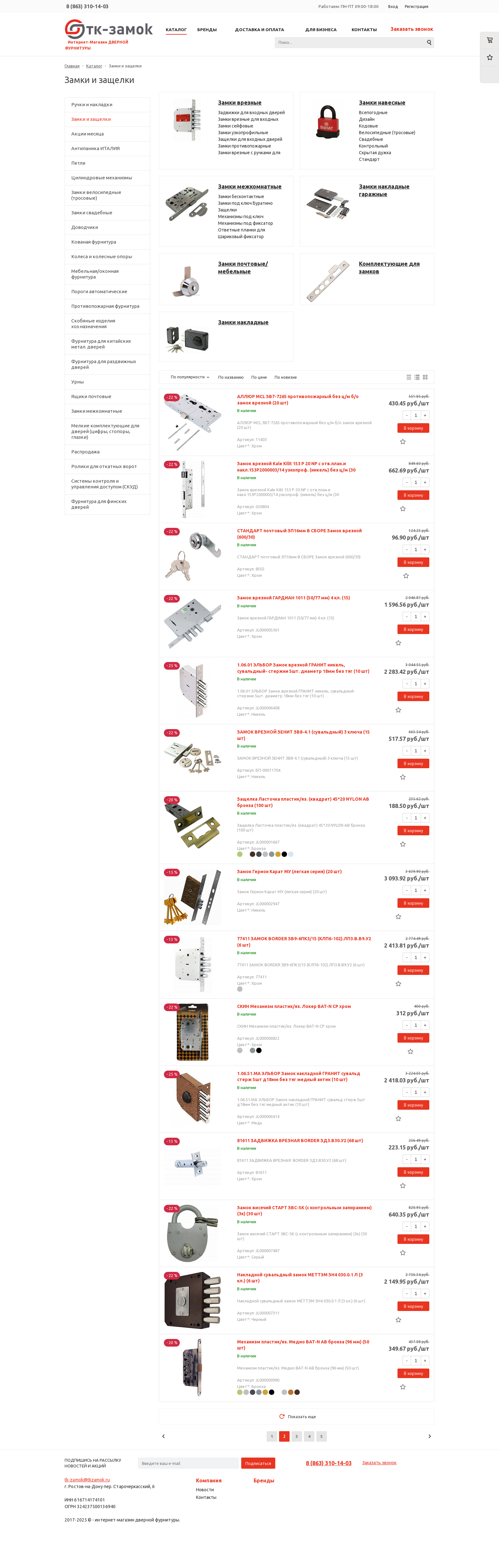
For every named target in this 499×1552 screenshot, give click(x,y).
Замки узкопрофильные (243, 132)
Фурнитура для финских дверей (99, 504)
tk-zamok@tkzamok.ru (87, 1479)
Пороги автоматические (99, 291)
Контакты (206, 1497)
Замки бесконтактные (241, 196)
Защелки (227, 209)
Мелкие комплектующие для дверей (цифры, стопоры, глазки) (105, 431)
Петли (78, 163)
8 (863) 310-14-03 (87, 6)
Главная (72, 66)
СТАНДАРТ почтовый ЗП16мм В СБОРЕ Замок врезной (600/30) (299, 534)
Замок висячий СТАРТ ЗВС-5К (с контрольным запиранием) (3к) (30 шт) (304, 1211)
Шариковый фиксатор (241, 236)
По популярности (191, 377)
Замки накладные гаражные (384, 190)
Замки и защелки (91, 119)
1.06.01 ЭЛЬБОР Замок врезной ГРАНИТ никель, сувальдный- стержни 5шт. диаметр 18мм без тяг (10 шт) (303, 668)
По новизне (286, 377)
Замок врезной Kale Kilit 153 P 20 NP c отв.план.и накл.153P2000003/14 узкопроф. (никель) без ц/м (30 (296, 466)
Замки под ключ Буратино (245, 203)
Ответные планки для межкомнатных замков (242, 230)
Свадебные (371, 139)
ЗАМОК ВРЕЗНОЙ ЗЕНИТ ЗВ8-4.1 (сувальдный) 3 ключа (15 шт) (303, 735)
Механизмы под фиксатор (245, 223)
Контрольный (373, 145)
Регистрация (416, 6)
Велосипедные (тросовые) (387, 132)
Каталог (94, 66)
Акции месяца (87, 133)
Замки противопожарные (244, 145)
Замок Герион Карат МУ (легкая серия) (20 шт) (289, 871)
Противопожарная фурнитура (105, 306)
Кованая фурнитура (93, 242)
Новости (205, 1489)
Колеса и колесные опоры (101, 256)
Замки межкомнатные (96, 411)
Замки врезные (240, 102)
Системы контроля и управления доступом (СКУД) (104, 483)
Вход (393, 6)
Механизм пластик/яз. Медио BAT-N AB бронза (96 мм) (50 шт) (303, 1345)
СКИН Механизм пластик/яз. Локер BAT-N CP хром (294, 1006)
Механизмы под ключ (241, 216)
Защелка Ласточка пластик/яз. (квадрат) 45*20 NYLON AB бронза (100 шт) (303, 802)
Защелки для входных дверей (250, 139)
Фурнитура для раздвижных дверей (103, 364)
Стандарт (369, 159)
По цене (259, 377)
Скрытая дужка (375, 152)
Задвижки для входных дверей (251, 112)
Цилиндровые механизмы (101, 177)
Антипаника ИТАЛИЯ (95, 148)
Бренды (264, 1480)
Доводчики (84, 227)
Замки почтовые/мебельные (243, 267)
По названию (231, 377)
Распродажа (85, 451)
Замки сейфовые (235, 125)
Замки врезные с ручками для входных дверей (249, 153)
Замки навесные (382, 102)
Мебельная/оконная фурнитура (95, 273)
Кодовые (368, 125)
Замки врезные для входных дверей (248, 120)
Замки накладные (243, 322)
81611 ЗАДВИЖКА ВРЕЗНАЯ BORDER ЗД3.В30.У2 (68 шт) (300, 1140)
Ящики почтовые (91, 396)
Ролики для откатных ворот (104, 466)
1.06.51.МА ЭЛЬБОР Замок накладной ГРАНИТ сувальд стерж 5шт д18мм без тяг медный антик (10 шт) (298, 1076)
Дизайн (367, 119)
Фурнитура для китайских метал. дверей (101, 343)
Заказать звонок (411, 29)
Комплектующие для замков (389, 267)
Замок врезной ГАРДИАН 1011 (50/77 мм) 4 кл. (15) (293, 597)
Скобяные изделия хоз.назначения (93, 323)
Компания (209, 1480)
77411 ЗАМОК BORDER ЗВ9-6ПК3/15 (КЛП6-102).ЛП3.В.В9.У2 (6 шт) (304, 942)
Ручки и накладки (91, 104)
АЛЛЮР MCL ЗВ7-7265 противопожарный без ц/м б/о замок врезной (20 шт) (298, 399)
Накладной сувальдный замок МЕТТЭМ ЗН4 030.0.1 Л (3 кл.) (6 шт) (300, 1278)
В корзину (413, 428)
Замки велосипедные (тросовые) (96, 195)
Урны (77, 381)
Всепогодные (373, 112)
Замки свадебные (91, 212)
